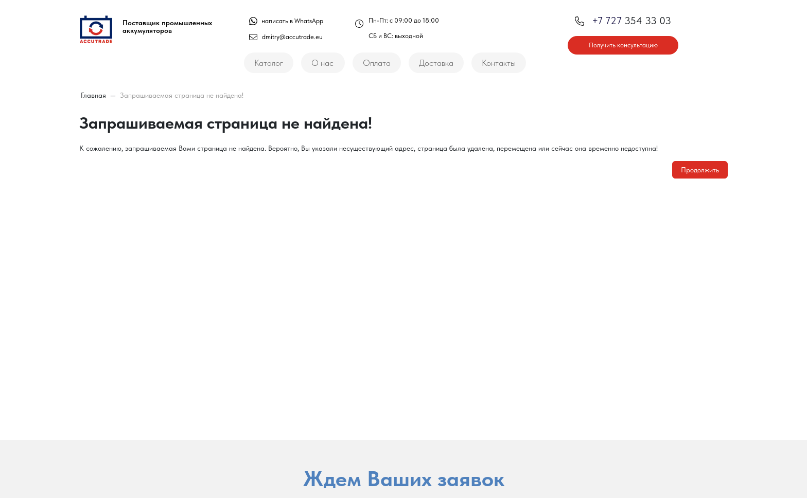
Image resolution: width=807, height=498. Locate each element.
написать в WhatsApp (286, 21)
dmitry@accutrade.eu (286, 37)
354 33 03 (623, 20)
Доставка (436, 63)
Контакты (499, 63)
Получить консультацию (623, 45)
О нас (322, 63)
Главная (93, 95)
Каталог (268, 63)
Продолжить (700, 170)
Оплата (377, 63)
